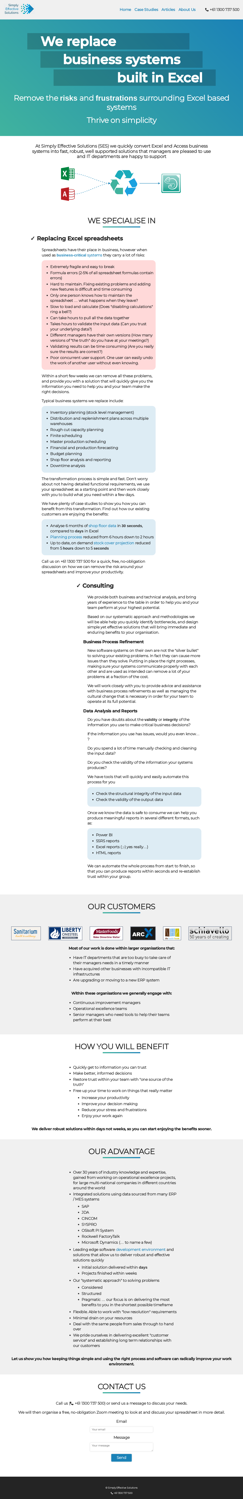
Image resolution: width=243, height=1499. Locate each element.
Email (121, 1421)
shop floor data (102, 525)
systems (79, 255)
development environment (141, 1249)
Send (121, 1457)
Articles (168, 9)
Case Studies (146, 9)
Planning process (66, 537)
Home (125, 9)
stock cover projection (114, 543)
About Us (187, 9)
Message (121, 1437)
